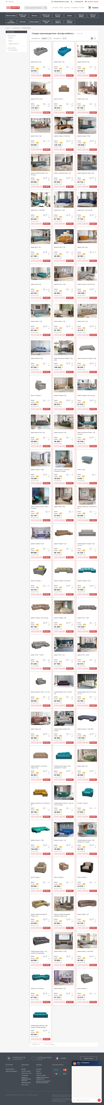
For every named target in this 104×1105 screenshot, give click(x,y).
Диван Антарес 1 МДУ (37, 469)
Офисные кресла (93, 15)
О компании (74, 7)
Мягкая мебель (11, 15)
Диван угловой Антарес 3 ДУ (62, 173)
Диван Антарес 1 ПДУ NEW (85, 729)
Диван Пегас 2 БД (36, 136)
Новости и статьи (26, 1073)
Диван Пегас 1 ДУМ (83, 655)
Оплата (61, 7)
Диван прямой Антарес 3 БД (85, 173)
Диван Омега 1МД (59, 506)
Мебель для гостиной (46, 15)
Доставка (55, 7)
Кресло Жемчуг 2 (82, 988)
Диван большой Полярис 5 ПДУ (86, 358)
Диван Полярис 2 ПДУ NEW (62, 580)
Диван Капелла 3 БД (37, 358)
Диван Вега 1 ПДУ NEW (38, 210)
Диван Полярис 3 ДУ (60, 543)
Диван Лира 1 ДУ (82, 766)
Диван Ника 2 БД (36, 284)
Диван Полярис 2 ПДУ (84, 580)
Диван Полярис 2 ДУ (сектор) (39, 618)
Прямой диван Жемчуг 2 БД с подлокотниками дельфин (39, 1026)
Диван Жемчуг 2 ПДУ (60, 951)
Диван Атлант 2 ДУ (59, 247)
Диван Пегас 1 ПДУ (83, 618)
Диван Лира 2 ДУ (36, 729)
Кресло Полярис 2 (36, 580)
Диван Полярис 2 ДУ (60, 618)
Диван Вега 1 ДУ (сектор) (84, 210)
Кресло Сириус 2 (59, 877)
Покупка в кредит (41, 1075)
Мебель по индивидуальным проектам (26, 1079)
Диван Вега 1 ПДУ (59, 210)
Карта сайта (24, 1084)
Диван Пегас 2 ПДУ (36, 99)
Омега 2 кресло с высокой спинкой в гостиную (61, 470)
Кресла (10, 41)
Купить (47, 75)
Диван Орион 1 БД (59, 321)
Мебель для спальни (22, 15)
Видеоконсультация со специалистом (42, 1078)
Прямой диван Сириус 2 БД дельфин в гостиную (62, 766)
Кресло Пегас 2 (58, 99)
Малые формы (34, 22)
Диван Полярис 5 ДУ (60, 395)
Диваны (11, 38)
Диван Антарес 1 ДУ (60, 840)
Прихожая (23, 22)
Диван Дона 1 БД (59, 62)
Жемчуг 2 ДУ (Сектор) (37, 988)
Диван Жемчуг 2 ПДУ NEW (85, 951)
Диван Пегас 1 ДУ (59, 655)
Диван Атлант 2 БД (59, 284)
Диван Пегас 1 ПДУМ (37, 655)
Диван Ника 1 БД (82, 321)
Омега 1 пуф (81, 469)
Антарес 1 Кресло (82, 803)
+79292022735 (78, 1)
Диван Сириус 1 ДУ (83, 914)
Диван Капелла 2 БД (60, 432)
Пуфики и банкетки (14, 44)
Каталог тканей (25, 1071)
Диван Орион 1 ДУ (36, 321)
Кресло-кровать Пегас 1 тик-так (40, 692)
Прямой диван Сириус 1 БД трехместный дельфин (39, 952)
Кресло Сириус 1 (36, 877)
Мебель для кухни (46, 21)
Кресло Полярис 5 (36, 395)
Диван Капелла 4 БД (83, 62)
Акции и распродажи (11, 1071)
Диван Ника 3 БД (82, 247)
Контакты (81, 7)
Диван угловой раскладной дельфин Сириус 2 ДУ (62, 915)
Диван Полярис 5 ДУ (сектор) (86, 395)
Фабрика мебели (26, 1082)
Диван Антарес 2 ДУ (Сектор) (86, 284)
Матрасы (34, 15)
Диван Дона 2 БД (36, 62)
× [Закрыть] (99, 1063)
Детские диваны (13, 50)
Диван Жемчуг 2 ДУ (60, 988)
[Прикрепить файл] (74, 1100)
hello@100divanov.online (61, 1)
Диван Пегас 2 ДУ (82, 99)
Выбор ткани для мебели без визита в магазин (43, 1081)
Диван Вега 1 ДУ (36, 247)
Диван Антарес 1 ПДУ (37, 840)
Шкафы (69, 15)
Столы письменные (11, 21)
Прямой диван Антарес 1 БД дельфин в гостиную (85, 841)
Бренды (23, 1069)
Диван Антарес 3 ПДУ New (62, 136)
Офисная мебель (81, 15)
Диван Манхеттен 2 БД (38, 432)
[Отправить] (99, 1100)
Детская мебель (57, 15)
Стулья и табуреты (58, 21)
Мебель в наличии (69, 21)
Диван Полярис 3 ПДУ (37, 543)
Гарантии (67, 7)
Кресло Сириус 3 (82, 877)
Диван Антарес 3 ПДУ (83, 136)
